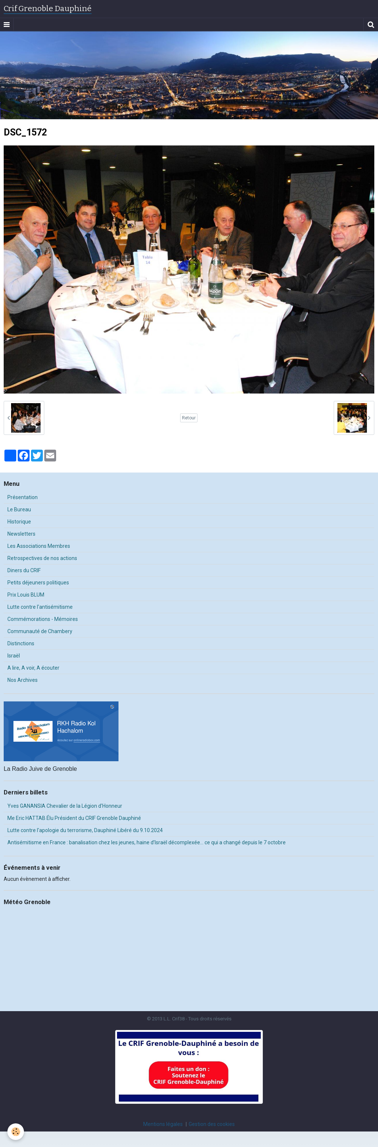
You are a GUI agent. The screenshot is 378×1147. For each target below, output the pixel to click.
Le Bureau (19, 509)
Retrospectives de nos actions (42, 558)
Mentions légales (163, 1124)
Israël (13, 656)
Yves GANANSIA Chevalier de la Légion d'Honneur (64, 806)
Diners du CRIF (24, 570)
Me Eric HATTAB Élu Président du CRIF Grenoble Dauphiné (74, 818)
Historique (19, 522)
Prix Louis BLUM (25, 595)
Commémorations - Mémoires (42, 619)
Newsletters (21, 534)
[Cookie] (15, 1131)
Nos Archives (22, 680)
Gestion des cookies (212, 1124)
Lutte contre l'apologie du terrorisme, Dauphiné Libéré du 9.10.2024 (85, 830)
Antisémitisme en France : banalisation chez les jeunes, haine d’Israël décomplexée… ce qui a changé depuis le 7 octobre (146, 842)
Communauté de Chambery (39, 631)
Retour (189, 417)
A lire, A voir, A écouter (33, 668)
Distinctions (20, 643)
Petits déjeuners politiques (38, 582)
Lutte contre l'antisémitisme (40, 607)
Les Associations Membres (38, 546)
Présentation (22, 497)
